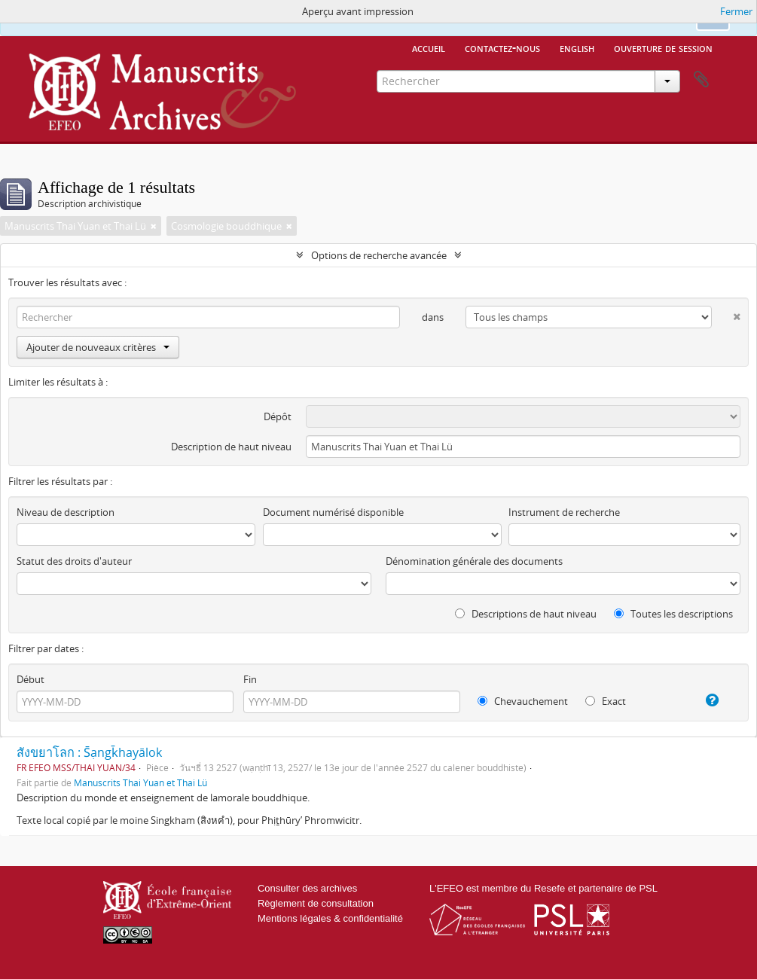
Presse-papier (701, 80)
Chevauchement (523, 701)
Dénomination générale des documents (474, 561)
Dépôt (278, 416)
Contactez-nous (502, 47)
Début (30, 679)
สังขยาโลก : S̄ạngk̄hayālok (89, 752)
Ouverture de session (663, 47)
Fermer (736, 11)
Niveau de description (65, 512)
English (577, 47)
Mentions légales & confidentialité (330, 918)
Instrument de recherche (564, 512)
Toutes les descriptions (673, 614)
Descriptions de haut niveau (526, 614)
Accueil (428, 47)
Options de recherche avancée (379, 255)
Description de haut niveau (231, 446)
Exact (605, 701)
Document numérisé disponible (333, 512)
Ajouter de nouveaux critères (97, 347)
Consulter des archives (307, 888)
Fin (250, 679)
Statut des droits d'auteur (74, 561)
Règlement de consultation (316, 903)
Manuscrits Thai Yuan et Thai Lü (140, 782)
